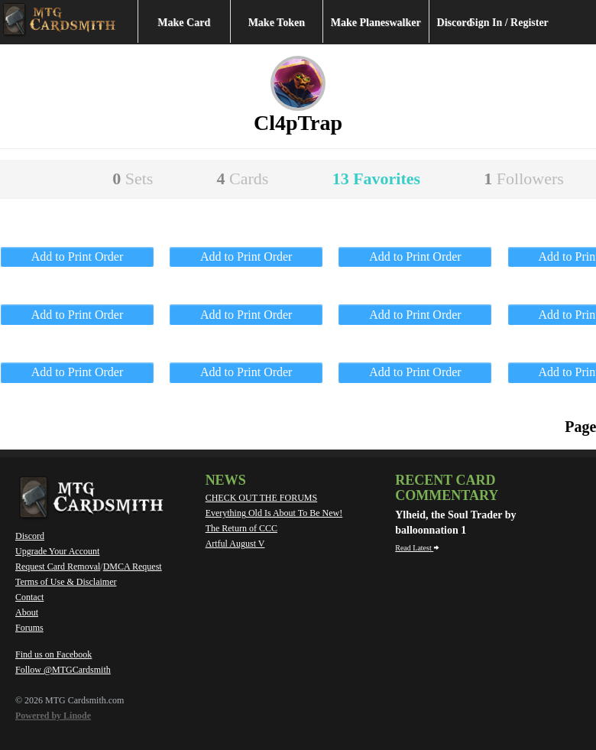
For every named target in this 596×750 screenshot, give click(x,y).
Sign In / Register (509, 22)
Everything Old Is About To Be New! (274, 513)
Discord (455, 22)
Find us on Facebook (53, 654)
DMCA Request (132, 566)
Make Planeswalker (376, 22)
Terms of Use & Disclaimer (65, 581)
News (226, 480)
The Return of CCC (241, 528)
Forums (29, 627)
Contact (29, 597)
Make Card (183, 22)
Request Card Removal (57, 566)
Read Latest (417, 548)
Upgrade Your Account (57, 551)
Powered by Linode (53, 715)
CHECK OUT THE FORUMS (262, 497)
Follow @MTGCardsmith (63, 669)
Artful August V (235, 543)
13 (376, 178)
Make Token (276, 22)
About (26, 612)
